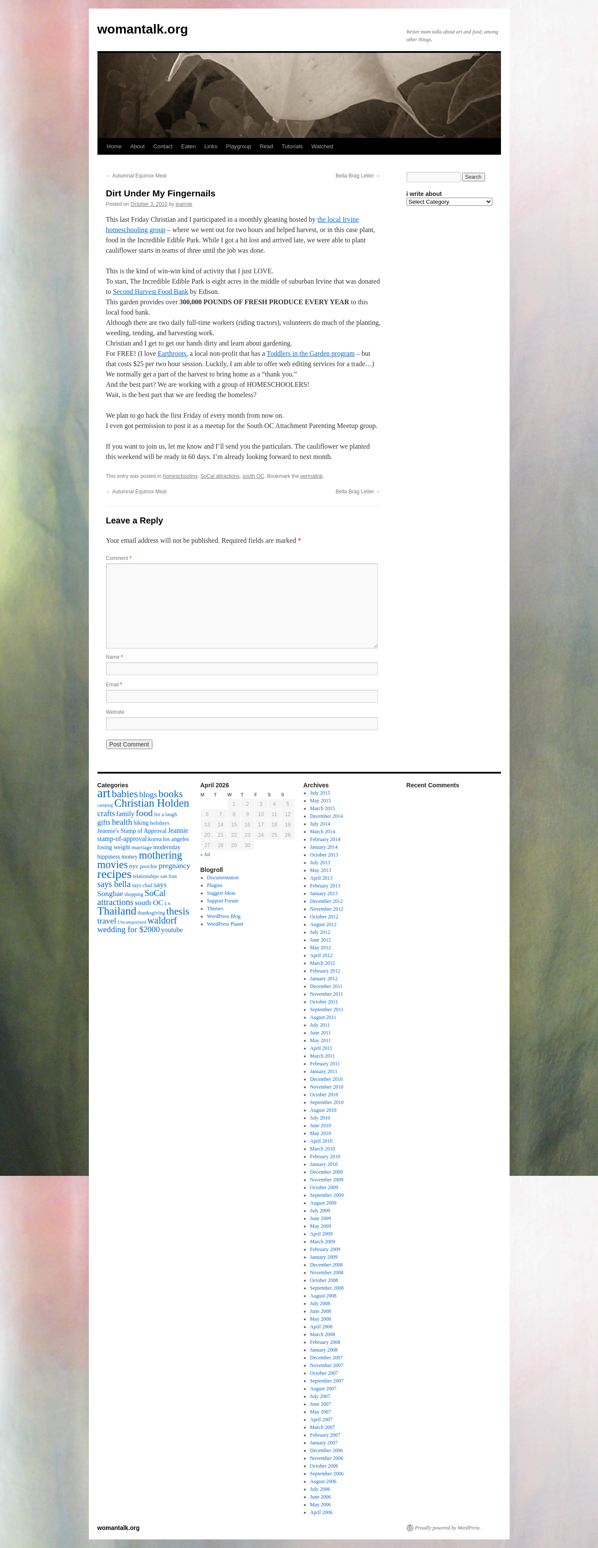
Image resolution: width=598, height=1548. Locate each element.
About (137, 146)
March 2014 (322, 832)
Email (114, 685)
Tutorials (292, 146)
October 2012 (324, 917)
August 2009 (323, 1203)
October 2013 (324, 855)
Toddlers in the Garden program (311, 353)
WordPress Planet (225, 924)
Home (114, 146)
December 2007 (326, 1358)
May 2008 (320, 1319)
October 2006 (324, 1466)
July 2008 (320, 1303)
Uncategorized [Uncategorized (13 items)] (132, 921)
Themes (215, 909)
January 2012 (323, 979)
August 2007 (323, 1389)
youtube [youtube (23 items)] (171, 929)
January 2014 (323, 847)
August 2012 (323, 924)
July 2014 (320, 824)
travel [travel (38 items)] (106, 920)
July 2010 (320, 1118)
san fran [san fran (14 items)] (169, 876)
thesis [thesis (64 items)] (177, 911)
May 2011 (320, 1040)
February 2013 (325, 886)
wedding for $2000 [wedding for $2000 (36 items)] (128, 929)
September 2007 (326, 1381)
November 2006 (326, 1458)
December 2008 (326, 1265)
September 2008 (326, 1288)
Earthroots (172, 353)
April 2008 (321, 1327)
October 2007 (324, 1373)
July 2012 (320, 932)
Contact (163, 146)
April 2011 (321, 1048)
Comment (119, 558)
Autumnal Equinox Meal (136, 176)
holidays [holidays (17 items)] (159, 823)
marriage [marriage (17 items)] (141, 847)
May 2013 (320, 870)
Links (210, 146)
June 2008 (320, 1311)
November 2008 (326, 1273)
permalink (311, 476)
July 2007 (320, 1396)
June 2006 (320, 1497)
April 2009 (321, 1234)
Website (115, 712)
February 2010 (325, 1156)
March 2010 (322, 1149)
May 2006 (320, 1505)
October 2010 (324, 1095)
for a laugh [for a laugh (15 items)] (165, 814)
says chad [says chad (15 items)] (142, 885)
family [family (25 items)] (125, 814)
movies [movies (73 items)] (112, 864)
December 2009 (326, 1172)
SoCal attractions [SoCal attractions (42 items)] (131, 897)
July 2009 (320, 1211)
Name (114, 657)
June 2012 (320, 940)
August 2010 (323, 1110)
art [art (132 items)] (104, 793)
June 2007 (320, 1404)
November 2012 (326, 909)
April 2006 (321, 1512)
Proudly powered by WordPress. (448, 1528)
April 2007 (321, 1419)
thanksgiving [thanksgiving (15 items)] (151, 913)
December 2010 (326, 1079)
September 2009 (326, 1195)
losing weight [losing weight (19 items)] (114, 847)
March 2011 (322, 1056)
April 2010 (321, 1141)
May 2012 (320, 948)
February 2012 (325, 971)
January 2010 (323, 1164)
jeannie (184, 204)
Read (266, 146)
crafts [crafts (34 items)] (106, 813)
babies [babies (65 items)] (125, 793)
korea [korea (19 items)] (154, 838)
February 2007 (325, 1435)
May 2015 (320, 801)
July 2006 (320, 1489)
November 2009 (326, 1180)
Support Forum (222, 901)
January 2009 (323, 1257)
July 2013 (320, 863)
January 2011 (323, 1071)
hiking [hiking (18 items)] (141, 823)
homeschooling (180, 476)
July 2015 (320, 793)
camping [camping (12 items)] (105, 805)
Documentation (223, 878)
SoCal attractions (220, 476)
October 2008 (324, 1280)
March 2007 (322, 1427)
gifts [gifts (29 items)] (104, 822)
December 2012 (326, 901)
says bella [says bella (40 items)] (114, 884)
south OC (253, 476)
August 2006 (323, 1481)
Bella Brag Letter (358, 176)
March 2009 (322, 1242)
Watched (322, 146)
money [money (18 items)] (129, 857)
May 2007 (320, 1412)
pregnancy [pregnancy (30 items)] (175, 865)
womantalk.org (142, 29)
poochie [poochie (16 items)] (149, 866)
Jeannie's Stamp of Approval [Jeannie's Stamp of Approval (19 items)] (132, 830)
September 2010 (326, 1102)
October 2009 (324, 1187)
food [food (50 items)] (144, 813)
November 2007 (326, 1365)
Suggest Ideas (221, 893)
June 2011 (320, 1033)
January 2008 (323, 1350)
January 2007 (323, 1443)
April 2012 (321, 955)
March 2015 (322, 808)
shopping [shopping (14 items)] (133, 894)
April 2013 (321, 878)
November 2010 (326, 1087)
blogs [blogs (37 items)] (148, 794)
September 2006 (326, 1474)
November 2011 (326, 994)
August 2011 (323, 1017)
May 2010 (320, 1133)
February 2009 (325, 1249)
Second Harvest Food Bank (150, 291)
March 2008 (322, 1334)
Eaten (188, 146)
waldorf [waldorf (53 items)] (162, 920)
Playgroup (238, 146)
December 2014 (326, 816)
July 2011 (320, 1025)
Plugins (214, 885)
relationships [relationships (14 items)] (146, 876)
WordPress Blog (223, 916)
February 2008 (325, 1342)
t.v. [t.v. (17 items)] (168, 903)
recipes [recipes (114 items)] (114, 874)
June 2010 (320, 1126)
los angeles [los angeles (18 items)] (176, 839)
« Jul (205, 854)
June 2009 (320, 1218)
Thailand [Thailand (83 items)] (117, 911)
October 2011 (324, 1002)
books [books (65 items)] (170, 793)
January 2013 (323, 893)
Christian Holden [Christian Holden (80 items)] (151, 803)
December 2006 (326, 1450)
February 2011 (325, 1064)
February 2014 (325, 839)
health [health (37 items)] (122, 821)
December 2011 (326, 986)
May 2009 (320, 1226)
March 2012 (322, 963)
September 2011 (326, 1010)
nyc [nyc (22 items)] (134, 865)
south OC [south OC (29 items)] (149, 902)
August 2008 (323, 1296)
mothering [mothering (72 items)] (160, 855)
